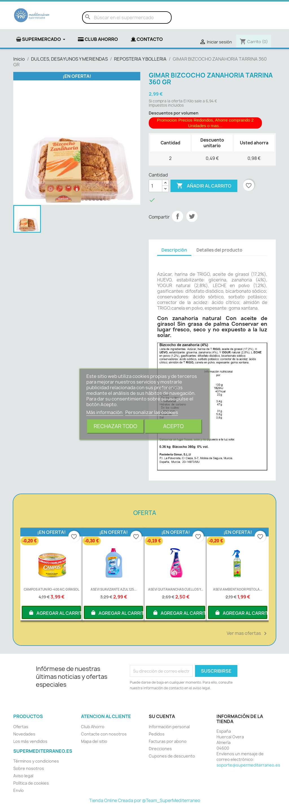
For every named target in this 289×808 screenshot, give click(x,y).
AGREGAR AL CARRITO (54, 612)
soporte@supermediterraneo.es (248, 765)
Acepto (173, 426)
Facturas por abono (168, 741)
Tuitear (192, 216)
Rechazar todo (115, 426)
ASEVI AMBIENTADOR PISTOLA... (237, 589)
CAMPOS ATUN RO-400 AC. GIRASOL (51, 589)
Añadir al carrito (203, 186)
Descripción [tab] (174, 250)
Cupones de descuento (172, 756)
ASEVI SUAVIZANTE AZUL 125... (114, 589)
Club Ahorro (92, 726)
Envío (18, 790)
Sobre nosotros (28, 768)
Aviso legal (23, 775)
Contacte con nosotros (104, 734)
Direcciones (160, 748)
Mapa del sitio (94, 741)
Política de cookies (31, 783)
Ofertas (20, 726)
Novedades (24, 734)
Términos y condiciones (36, 761)
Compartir (177, 216)
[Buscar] (127, 17)
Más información (104, 412)
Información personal (169, 726)
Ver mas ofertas (248, 633)
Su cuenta (162, 716)
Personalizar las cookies (151, 412)
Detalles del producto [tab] (219, 250)
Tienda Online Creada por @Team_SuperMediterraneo (144, 800)
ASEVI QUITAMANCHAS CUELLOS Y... (175, 589)
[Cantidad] (155, 186)
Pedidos (157, 734)
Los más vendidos (30, 741)
